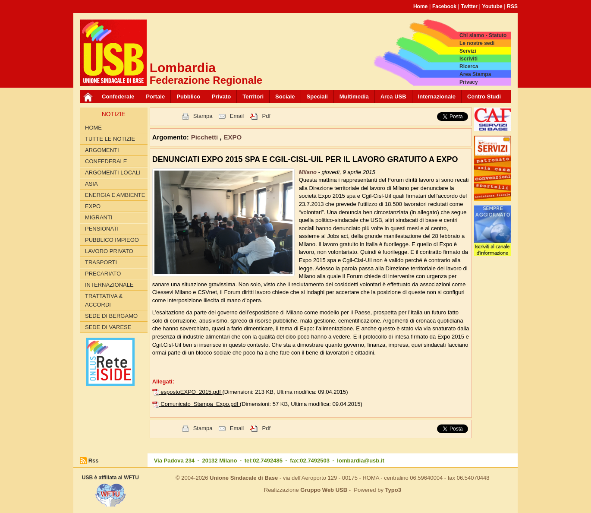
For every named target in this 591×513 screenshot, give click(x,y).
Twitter (469, 6)
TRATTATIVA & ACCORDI (104, 300)
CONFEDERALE (106, 161)
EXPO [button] (233, 137)
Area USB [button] (393, 96)
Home (420, 6)
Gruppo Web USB (323, 490)
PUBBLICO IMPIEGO (112, 240)
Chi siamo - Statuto (482, 35)
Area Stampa (475, 74)
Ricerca (468, 66)
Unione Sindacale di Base (244, 478)
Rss (93, 460)
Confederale (118, 96)
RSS (512, 6)
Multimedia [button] (354, 96)
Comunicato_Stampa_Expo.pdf (200, 404)
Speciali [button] (317, 96)
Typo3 (393, 490)
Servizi (467, 51)
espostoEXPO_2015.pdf (191, 392)
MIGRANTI (99, 217)
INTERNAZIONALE (109, 285)
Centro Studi (484, 96)
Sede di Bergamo (111, 316)
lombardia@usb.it (360, 460)
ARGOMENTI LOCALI (113, 172)
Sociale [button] (285, 96)
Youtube (492, 6)
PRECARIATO (103, 273)
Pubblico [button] (188, 96)
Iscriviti (468, 59)
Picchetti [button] (205, 137)
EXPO (93, 206)
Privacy (468, 82)
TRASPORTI (101, 262)
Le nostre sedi (476, 43)
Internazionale (437, 96)
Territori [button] (253, 96)
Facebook (444, 6)
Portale (155, 96)
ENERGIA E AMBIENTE (115, 195)
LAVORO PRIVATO (109, 251)
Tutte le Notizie (110, 139)
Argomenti (102, 150)
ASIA (91, 183)
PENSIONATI (102, 228)
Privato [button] (221, 96)
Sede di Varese (108, 327)
